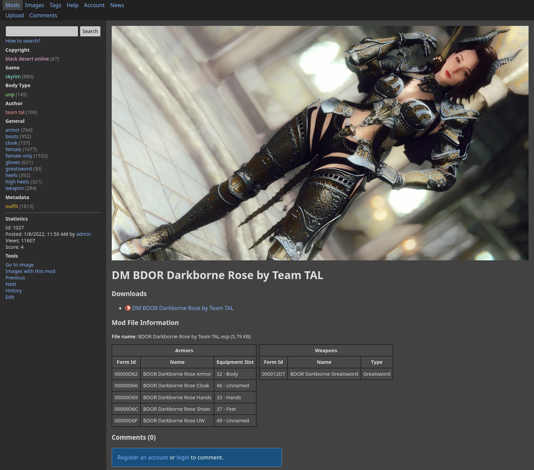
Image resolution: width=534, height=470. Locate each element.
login (182, 457)
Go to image (19, 264)
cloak (17, 143)
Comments (43, 15)
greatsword (23, 168)
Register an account (142, 457)
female (21, 149)
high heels (23, 181)
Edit (9, 297)
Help (73, 5)
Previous (15, 277)
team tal (21, 112)
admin (83, 234)
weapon (20, 188)
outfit (19, 206)
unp (16, 94)
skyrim (19, 76)
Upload (14, 15)
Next (10, 284)
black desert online (32, 58)
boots (18, 136)
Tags (55, 5)
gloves (19, 162)
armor (18, 130)
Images (34, 5)
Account (94, 5)
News (117, 5)
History (13, 290)
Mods (12, 5)
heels (17, 175)
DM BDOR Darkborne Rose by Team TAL (179, 308)
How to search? (23, 40)
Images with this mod (30, 271)
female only (26, 155)
